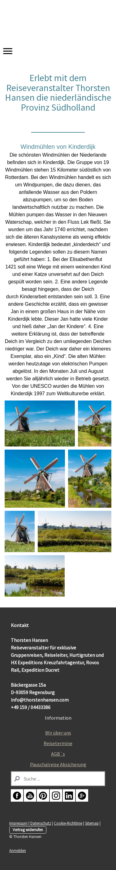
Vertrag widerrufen (28, 829)
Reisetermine (58, 743)
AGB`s (58, 754)
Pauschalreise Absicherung (58, 764)
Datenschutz (40, 823)
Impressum (18, 823)
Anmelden (17, 850)
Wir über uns (58, 733)
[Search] (58, 778)
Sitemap (92, 823)
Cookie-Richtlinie (68, 823)
